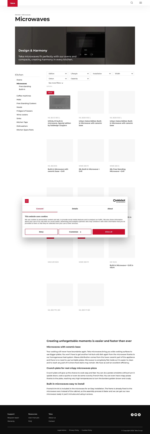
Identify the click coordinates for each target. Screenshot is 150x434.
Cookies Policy (87, 430)
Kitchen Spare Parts (25, 130)
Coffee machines (24, 96)
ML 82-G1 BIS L (54, 118)
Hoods (19, 107)
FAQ (30, 421)
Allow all (108, 232)
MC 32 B (113, 262)
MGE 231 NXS (53, 262)
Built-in (22, 89)
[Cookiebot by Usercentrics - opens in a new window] (115, 201)
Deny (41, 232)
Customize (75, 232)
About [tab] (110, 209)
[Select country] (136, 3)
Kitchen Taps (22, 122)
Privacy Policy (74, 430)
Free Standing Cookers (26, 103)
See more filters (56, 83)
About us (52, 418)
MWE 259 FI (84, 262)
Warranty (11, 421)
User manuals (33, 418)
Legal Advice (61, 430)
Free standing (25, 86)
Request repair (13, 418)
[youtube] (135, 414)
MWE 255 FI (84, 166)
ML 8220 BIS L (85, 118)
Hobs (19, 99)
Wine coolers (22, 115)
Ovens (19, 80)
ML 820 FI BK (84, 310)
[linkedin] (139, 414)
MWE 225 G (114, 166)
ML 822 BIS (52, 166)
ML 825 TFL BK (54, 310)
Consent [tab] (39, 209)
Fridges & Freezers (24, 111)
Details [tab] (75, 209)
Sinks (19, 118)
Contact (52, 421)
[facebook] (132, 414)
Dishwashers (22, 126)
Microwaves (22, 83)
